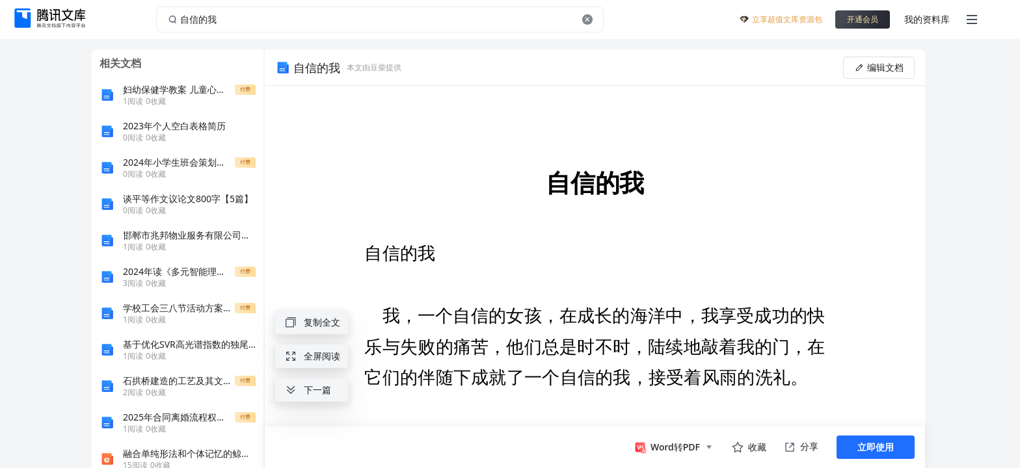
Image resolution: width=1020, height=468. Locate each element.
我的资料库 (927, 19)
